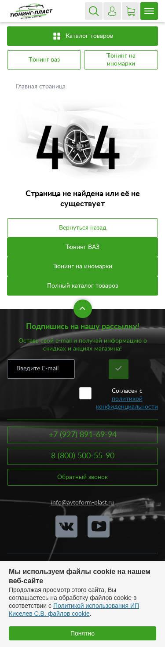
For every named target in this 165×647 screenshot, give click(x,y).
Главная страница (41, 87)
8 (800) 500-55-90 (82, 456)
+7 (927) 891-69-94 (83, 435)
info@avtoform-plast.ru (82, 503)
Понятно (82, 633)
